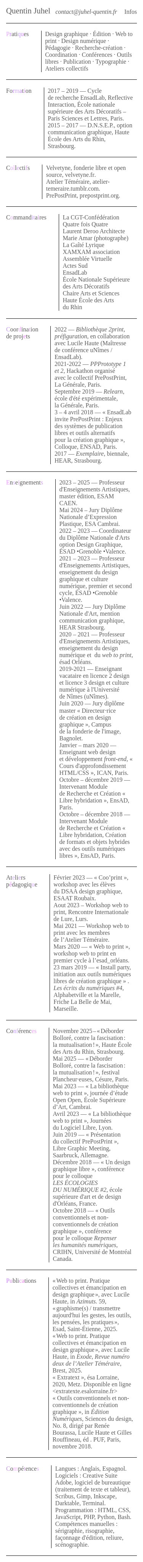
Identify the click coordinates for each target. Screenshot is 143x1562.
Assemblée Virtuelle (87, 258)
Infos (130, 11)
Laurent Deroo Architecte (94, 231)
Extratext (68, 1377)
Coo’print (110, 877)
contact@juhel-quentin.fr (86, 11)
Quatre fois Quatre (85, 224)
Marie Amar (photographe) (95, 238)
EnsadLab (75, 272)
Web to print (108, 946)
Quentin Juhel (28, 10)
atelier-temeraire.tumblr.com (78, 185)
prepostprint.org (99, 195)
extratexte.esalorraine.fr (85, 1391)
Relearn (113, 391)
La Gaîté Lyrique (83, 245)
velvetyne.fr (80, 174)
